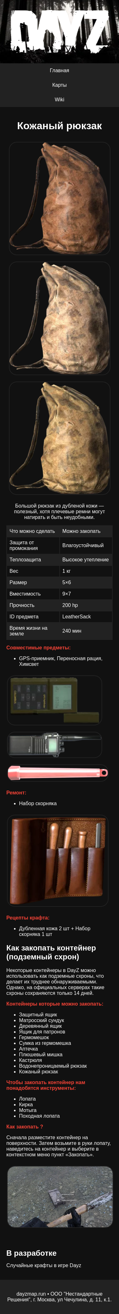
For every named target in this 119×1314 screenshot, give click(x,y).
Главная (59, 70)
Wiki (59, 99)
